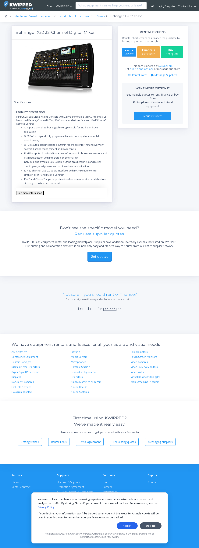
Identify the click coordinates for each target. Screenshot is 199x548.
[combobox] (77, 6)
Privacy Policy (46, 507)
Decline (150, 526)
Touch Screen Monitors (144, 357)
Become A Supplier (68, 482)
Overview (17, 482)
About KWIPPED (58, 6)
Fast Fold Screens (21, 387)
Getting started (30, 442)
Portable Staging (80, 367)
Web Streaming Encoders (145, 382)
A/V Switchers (19, 352)
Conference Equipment (25, 357)
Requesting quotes (124, 442)
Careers (107, 487)
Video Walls (137, 372)
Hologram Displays (22, 392)
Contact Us (185, 6)
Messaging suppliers (160, 442)
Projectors (77, 377)
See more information (30, 193)
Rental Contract (21, 487)
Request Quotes (152, 116)
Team (105, 482)
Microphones (78, 362)
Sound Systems (80, 392)
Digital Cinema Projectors (26, 367)
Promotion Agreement (70, 487)
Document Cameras (23, 382)
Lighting (75, 352)
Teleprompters (139, 352)
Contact (153, 482)
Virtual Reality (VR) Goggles (146, 377)
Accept (127, 526)
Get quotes (99, 256)
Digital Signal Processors (25, 372)
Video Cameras (139, 362)
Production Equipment (83, 372)
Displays (16, 377)
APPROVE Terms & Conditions (75, 492)
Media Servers (79, 357)
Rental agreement (90, 442)
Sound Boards (79, 387)
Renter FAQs (59, 442)
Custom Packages (21, 362)
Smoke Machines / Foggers (86, 382)
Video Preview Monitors (144, 367)
